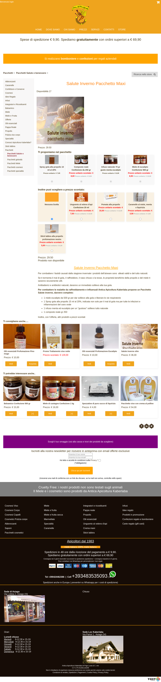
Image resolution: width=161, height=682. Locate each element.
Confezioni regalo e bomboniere (138, 519)
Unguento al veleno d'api (81, 204)
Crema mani (89, 528)
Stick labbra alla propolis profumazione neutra (52, 237)
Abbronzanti (10, 81)
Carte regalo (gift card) (133, 524)
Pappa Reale (10, 127)
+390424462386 (56, 577)
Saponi (8, 528)
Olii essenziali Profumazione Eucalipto (99, 351)
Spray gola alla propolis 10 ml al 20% (52, 168)
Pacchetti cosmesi (15, 167)
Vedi (11, 364)
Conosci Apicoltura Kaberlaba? (18, 142)
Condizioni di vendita (60, 672)
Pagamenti (82, 672)
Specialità (9, 139)
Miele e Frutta (11, 116)
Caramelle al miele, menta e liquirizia (140, 206)
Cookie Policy (92, 672)
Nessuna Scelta (52, 204)
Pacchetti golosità (14, 159)
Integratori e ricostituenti (94, 506)
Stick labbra (10, 146)
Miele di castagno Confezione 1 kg (58, 403)
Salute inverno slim (130, 351)
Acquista (32, 364)
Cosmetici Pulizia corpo (16, 519)
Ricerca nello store (145, 74)
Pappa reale (89, 510)
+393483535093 (89, 576)
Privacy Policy (103, 672)
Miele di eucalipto (140, 167)
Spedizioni (73, 672)
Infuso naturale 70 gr (110, 167)
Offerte (8, 119)
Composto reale (81, 167)
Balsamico (9, 108)
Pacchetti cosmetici (14, 533)
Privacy (94, 460)
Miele (7, 112)
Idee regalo (128, 510)
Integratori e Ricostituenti (15, 104)
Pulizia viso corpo (12, 135)
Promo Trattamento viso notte (56, 351)
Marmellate (49, 519)
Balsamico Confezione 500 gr (17, 403)
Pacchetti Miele (13, 163)
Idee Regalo (10, 97)
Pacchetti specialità (15, 171)
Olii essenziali (11, 123)
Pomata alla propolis (110, 204)
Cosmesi (9, 93)
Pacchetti (8, 73)
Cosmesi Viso (11, 506)
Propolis (8, 131)
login (12, 2)
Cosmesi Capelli (13, 515)
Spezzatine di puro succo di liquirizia (98, 403)
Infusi (7, 100)
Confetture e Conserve (14, 89)
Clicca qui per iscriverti (80, 470)
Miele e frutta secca (53, 515)
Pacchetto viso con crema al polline (137, 403)
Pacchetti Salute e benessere (31, 73)
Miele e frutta (50, 510)
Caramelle (9, 85)
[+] (33, 413)
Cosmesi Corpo (12, 510)
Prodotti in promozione (133, 515)
